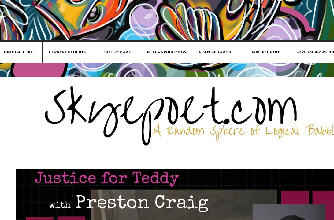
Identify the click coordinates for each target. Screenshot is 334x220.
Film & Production (166, 52)
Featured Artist (216, 52)
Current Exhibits (67, 52)
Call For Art (116, 52)
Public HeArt (266, 52)
